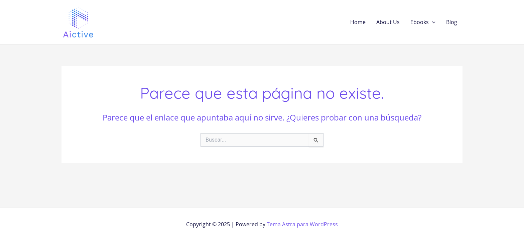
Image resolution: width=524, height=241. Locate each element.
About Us (388, 22)
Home (358, 22)
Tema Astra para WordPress (302, 224)
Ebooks (422, 22)
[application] (432, 22)
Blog (451, 22)
